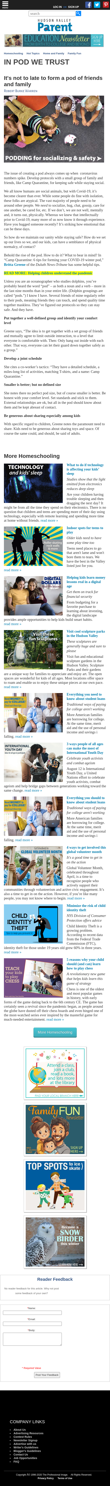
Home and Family (53, 53)
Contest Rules (23, 1436)
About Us (20, 1429)
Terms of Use (65, 1478)
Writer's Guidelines (26, 1447)
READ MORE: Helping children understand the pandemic (48, 273)
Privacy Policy (46, 1478)
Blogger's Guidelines (27, 1451)
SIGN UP (73, 6)
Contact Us (21, 1454)
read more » (49, 520)
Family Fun (74, 53)
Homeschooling (13, 53)
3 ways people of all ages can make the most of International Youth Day (85, 748)
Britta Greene (14, 264)
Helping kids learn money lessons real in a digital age (86, 582)
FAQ (16, 1461)
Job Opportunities (25, 1458)
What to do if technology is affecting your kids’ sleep (85, 469)
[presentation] (32, 1357)
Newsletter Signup (25, 1440)
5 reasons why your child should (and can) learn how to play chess (85, 964)
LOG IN (57, 6)
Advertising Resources (29, 1433)
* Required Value (31, 1368)
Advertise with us (25, 1443)
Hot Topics (33, 53)
